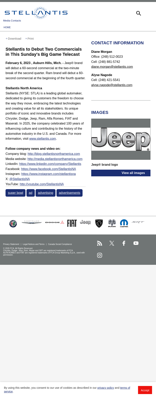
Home (7, 27)
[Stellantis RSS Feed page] (99, 243)
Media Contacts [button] (12, 20)
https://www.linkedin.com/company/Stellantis (50, 164)
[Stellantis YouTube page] (135, 243)
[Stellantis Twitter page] (111, 243)
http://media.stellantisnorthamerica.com (54, 159)
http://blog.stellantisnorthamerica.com (54, 153)
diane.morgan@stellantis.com (112, 66)
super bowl (15, 192)
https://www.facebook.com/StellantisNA (48, 169)
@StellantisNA (19, 179)
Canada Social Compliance (60, 244)
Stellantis (36, 12)
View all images (133, 173)
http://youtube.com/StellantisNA (42, 184)
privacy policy (105, 387)
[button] (138, 12)
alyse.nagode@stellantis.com (111, 85)
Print (30, 38)
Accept (145, 390)
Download (14, 38)
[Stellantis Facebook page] (123, 243)
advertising (45, 192)
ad (30, 192)
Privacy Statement (11, 244)
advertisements (69, 192)
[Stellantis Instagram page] (99, 255)
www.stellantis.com (42, 138)
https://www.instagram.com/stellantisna (48, 174)
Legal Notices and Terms (34, 244)
